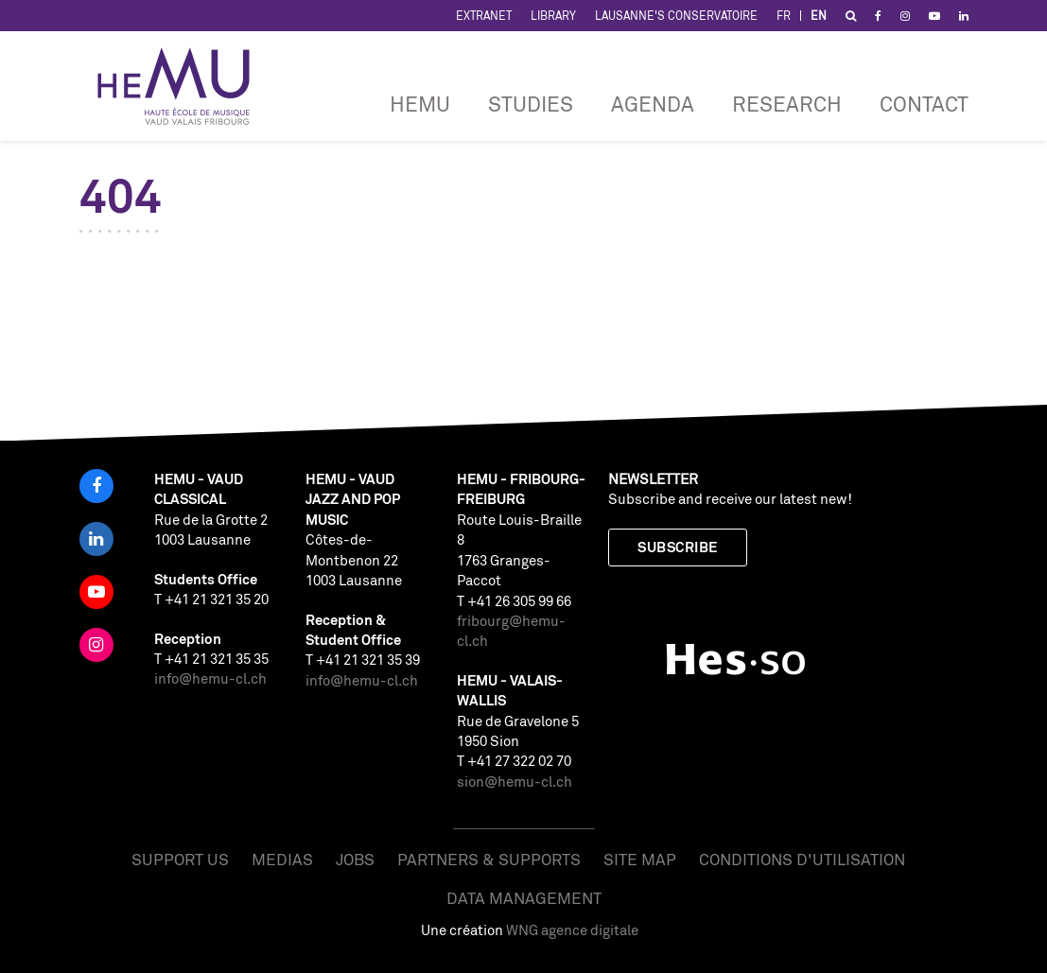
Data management (524, 898)
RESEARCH (787, 103)
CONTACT (924, 103)
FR (784, 15)
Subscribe (677, 547)
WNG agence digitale (572, 930)
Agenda (652, 103)
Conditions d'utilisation (802, 859)
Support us (180, 859)
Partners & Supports (489, 859)
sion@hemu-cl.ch (514, 782)
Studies (530, 103)
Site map (639, 859)
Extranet (484, 16)
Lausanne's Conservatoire (676, 16)
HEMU (420, 103)
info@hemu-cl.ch (210, 678)
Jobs (355, 859)
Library (553, 16)
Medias (282, 859)
